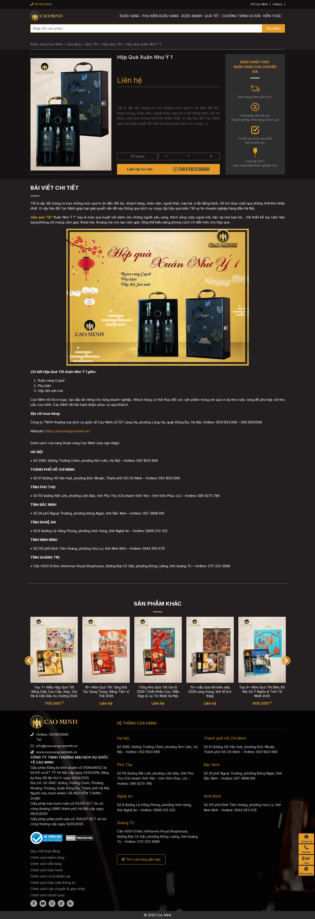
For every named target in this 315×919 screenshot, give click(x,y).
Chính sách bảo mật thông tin (52, 882)
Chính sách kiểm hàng (47, 857)
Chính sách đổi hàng (46, 863)
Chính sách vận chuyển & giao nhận (57, 889)
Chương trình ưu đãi (241, 16)
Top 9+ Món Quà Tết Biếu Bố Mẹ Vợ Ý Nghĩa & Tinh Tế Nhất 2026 (262, 691)
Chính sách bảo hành (46, 870)
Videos (277, 4)
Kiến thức (272, 16)
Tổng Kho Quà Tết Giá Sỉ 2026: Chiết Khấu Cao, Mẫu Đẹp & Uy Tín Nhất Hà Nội (158, 691)
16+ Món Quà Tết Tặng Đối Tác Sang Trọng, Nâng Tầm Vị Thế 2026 (106, 691)
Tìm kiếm (273, 28)
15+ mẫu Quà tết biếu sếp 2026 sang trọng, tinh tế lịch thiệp (210, 691)
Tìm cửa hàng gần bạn (141, 859)
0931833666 (41, 4)
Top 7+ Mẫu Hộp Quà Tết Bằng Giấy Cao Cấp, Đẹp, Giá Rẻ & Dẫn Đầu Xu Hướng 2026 (54, 691)
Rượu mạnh (191, 16)
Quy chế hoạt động (45, 851)
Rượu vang (130, 16)
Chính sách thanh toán (47, 895)
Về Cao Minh (259, 4)
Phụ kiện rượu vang (160, 16)
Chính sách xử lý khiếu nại (50, 876)
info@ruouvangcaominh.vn (56, 746)
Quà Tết (212, 16)
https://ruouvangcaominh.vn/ (67, 431)
